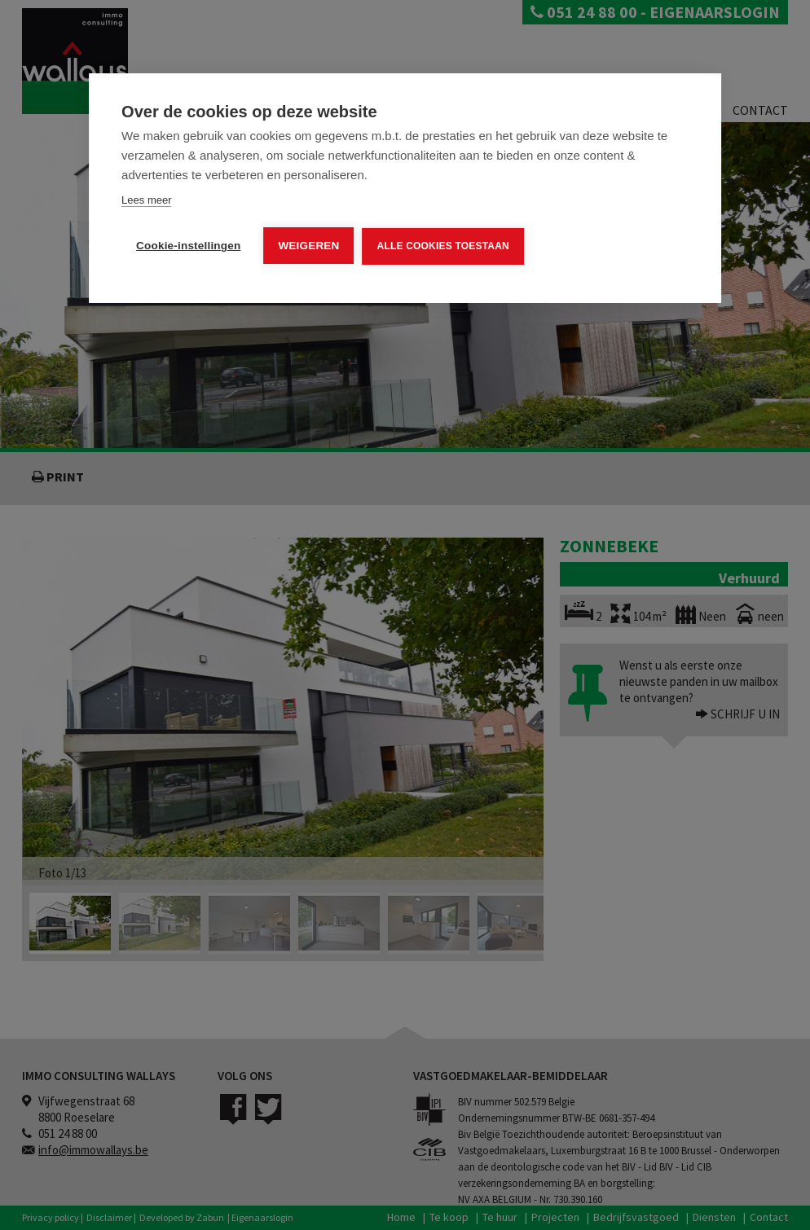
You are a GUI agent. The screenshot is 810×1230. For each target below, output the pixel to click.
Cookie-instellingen (188, 245)
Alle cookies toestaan (443, 246)
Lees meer (146, 200)
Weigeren (308, 245)
